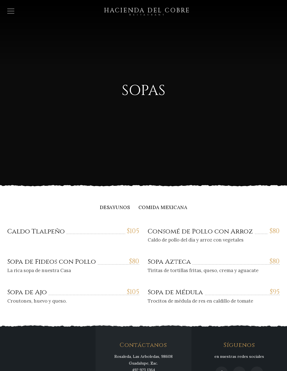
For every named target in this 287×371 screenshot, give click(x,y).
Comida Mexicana (163, 207)
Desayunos (115, 207)
